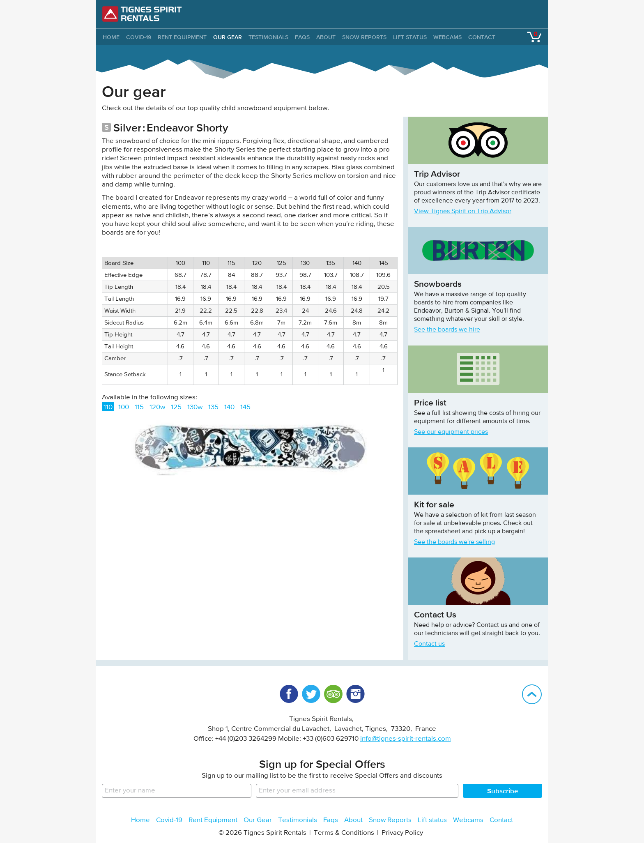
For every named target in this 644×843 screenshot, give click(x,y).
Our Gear (227, 37)
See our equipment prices (451, 432)
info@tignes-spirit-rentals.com (405, 738)
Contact (481, 37)
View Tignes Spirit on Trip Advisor (462, 211)
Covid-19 (138, 37)
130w (194, 407)
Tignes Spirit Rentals (142, 14)
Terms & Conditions (344, 832)
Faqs (302, 37)
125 (176, 407)
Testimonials (268, 37)
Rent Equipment (182, 37)
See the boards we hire (447, 330)
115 (139, 407)
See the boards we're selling (454, 542)
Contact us (429, 644)
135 (213, 407)
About (326, 37)
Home (140, 820)
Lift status (410, 37)
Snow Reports (364, 37)
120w (157, 407)
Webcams (447, 37)
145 (245, 407)
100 (123, 407)
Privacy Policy (402, 832)
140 (229, 407)
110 (108, 407)
